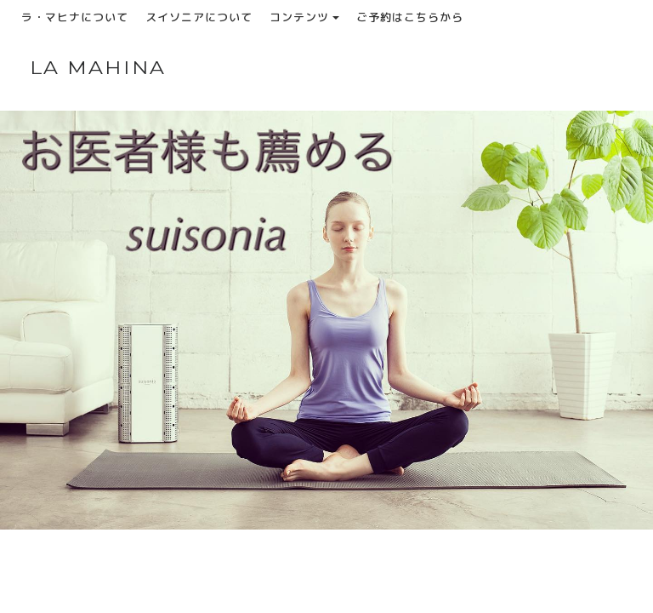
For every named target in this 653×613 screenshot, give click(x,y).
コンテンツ (304, 17)
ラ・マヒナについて (74, 17)
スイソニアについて (199, 17)
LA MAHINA (98, 68)
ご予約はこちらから (409, 17)
